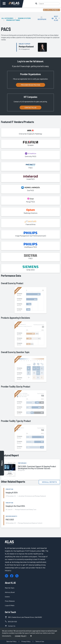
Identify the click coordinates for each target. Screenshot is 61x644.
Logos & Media (9, 605)
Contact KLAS (30, 107)
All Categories (7, 18)
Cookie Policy (20, 636)
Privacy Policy (25, 641)
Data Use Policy (11, 641)
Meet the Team (9, 588)
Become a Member (51, 10)
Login (10, 10)
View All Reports (49, 482)
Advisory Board (10, 592)
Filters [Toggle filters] (2, 463)
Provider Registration (30, 85)
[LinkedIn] (6, 575)
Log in (20, 61)
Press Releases (10, 601)
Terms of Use (39, 641)
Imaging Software (13, 20)
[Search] (49, 3)
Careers (7, 597)
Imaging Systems (24, 18)
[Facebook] (11, 575)
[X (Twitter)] (16, 575)
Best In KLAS (55, 18)
